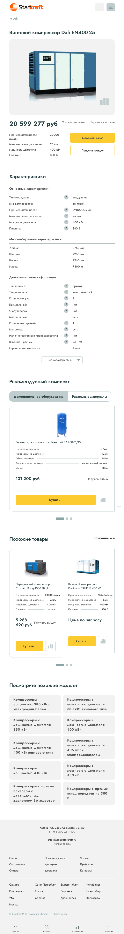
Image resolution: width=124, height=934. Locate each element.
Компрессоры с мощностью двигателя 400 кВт (86, 725)
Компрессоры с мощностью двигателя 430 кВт (86, 770)
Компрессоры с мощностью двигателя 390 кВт (32, 725)
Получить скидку (97, 479)
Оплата (14, 870)
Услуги (84, 858)
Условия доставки (73, 122)
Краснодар (16, 891)
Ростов (39, 891)
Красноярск (68, 898)
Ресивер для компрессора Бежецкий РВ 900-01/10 (48, 442)
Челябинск (93, 885)
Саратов (40, 898)
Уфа (11, 898)
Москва (14, 904)
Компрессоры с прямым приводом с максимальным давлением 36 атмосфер (34, 793)
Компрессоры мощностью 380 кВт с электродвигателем (31, 704)
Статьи (13, 858)
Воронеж (66, 891)
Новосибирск (95, 891)
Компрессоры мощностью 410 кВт (30, 770)
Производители (55, 858)
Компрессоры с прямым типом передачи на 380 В (87, 793)
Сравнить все (104, 538)
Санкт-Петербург (45, 885)
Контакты (86, 870)
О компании (17, 864)
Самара (14, 885)
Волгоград (93, 898)
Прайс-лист (87, 864)
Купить (54, 499)
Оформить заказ (92, 138)
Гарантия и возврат (103, 122)
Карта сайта (60, 914)
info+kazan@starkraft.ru (62, 840)
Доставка (51, 870)
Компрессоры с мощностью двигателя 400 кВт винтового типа (33, 748)
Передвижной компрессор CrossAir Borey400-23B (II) (33, 586)
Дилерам (51, 864)
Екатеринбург (69, 885)
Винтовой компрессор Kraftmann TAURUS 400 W (84, 586)
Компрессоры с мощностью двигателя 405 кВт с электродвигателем (86, 747)
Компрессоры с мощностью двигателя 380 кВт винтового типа (87, 704)
